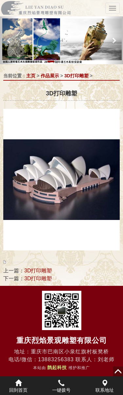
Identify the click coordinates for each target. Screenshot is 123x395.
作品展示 (50, 75)
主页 (30, 75)
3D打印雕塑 (76, 75)
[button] (9, 40)
